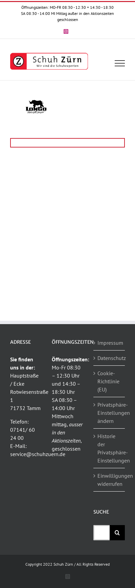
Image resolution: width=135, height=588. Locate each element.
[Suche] (117, 532)
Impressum (109, 342)
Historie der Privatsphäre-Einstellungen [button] (109, 448)
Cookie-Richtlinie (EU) (108, 381)
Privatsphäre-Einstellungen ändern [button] (109, 412)
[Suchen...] (101, 532)
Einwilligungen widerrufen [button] (109, 479)
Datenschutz (109, 358)
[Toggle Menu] (120, 63)
